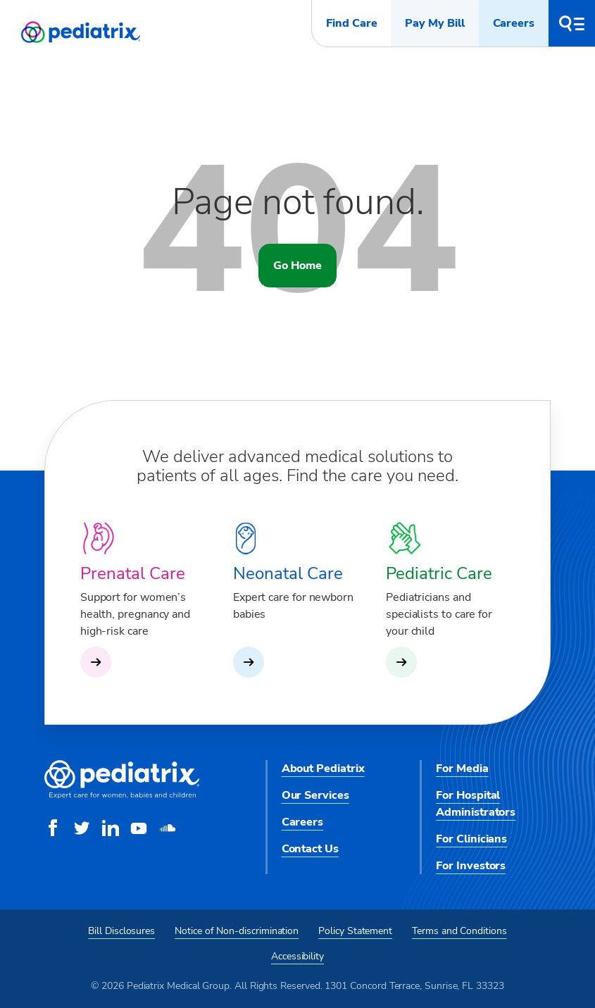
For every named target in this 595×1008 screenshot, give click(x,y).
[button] (572, 23)
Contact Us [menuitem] (310, 849)
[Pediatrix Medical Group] (121, 795)
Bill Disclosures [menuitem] (121, 931)
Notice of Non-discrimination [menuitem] (237, 931)
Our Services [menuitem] (315, 795)
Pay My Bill (434, 23)
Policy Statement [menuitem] (355, 931)
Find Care (351, 23)
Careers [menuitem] (302, 822)
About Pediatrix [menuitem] (323, 768)
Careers (513, 23)
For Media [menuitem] (462, 768)
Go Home (297, 265)
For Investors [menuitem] (471, 865)
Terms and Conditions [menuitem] (459, 931)
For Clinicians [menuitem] (471, 839)
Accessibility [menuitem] (297, 956)
